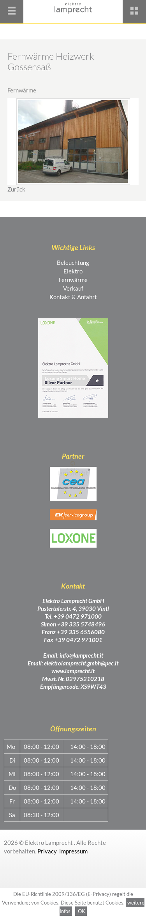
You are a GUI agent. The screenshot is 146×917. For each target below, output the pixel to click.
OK (81, 911)
